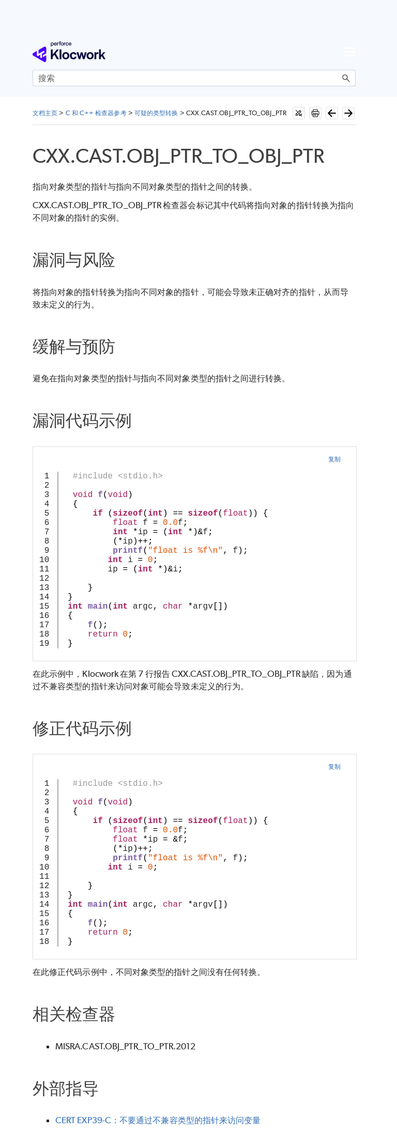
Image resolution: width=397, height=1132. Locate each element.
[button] (346, 78)
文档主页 (45, 113)
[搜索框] (194, 78)
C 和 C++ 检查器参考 (96, 113)
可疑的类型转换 (156, 113)
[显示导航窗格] (350, 51)
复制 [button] (334, 459)
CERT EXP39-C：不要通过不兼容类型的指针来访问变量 (158, 1120)
